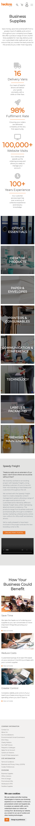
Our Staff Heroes (6, 745)
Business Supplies (7, 773)
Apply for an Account (8, 750)
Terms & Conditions (7, 762)
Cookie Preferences (7, 767)
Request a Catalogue (8, 747)
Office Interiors (6, 776)
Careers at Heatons (7, 753)
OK (7, 819)
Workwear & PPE (7, 784)
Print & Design (6, 779)
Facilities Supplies (7, 786)
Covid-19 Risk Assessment (9, 755)
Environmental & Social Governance (13, 737)
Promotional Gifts (7, 781)
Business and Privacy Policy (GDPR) (13, 764)
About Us (4, 732)
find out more (7, 630)
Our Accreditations (7, 735)
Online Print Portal (14, 533)
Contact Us (5, 730)
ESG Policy (4, 740)
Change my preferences (18, 819)
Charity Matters (6, 742)
